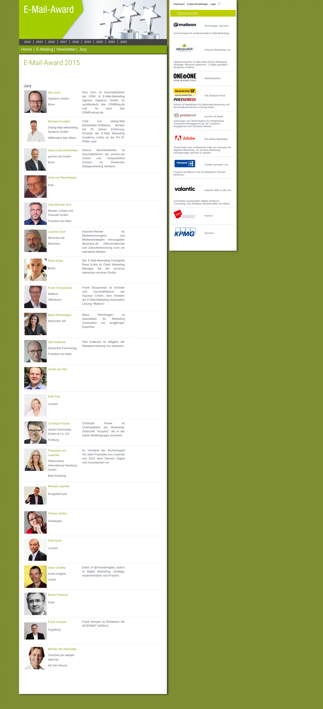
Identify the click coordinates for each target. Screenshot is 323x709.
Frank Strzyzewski (60, 287)
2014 (27, 41)
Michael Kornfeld (59, 121)
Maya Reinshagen (60, 315)
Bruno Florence (58, 594)
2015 (39, 41)
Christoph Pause (59, 423)
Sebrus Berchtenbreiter (63, 150)
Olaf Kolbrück (56, 342)
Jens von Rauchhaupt (62, 177)
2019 (87, 41)
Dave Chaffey (57, 567)
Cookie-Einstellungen (197, 4)
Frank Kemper (57, 622)
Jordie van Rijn (57, 369)
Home (26, 49)
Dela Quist (55, 540)
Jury (83, 49)
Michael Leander (59, 486)
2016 (51, 41)
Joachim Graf (56, 231)
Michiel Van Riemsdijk (62, 649)
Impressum (179, 4)
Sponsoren (187, 13)
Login (213, 4)
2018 (75, 41)
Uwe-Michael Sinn (60, 204)
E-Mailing (44, 49)
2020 (99, 41)
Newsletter (66, 49)
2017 (63, 41)
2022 (111, 41)
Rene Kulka (55, 260)
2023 (123, 41)
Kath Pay (54, 396)
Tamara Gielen (57, 513)
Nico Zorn (54, 92)
